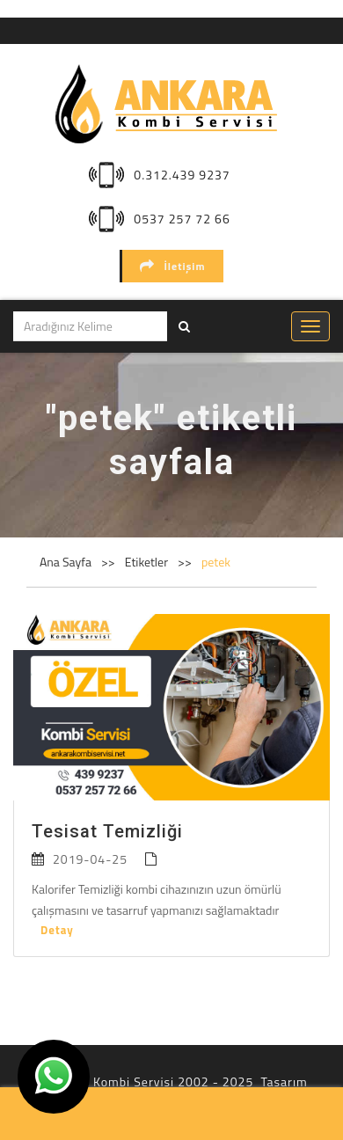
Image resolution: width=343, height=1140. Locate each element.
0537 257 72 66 (182, 218)
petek (215, 561)
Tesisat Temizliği (107, 831)
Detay (57, 930)
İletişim (172, 266)
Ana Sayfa (65, 561)
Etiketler (148, 561)
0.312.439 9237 (182, 174)
